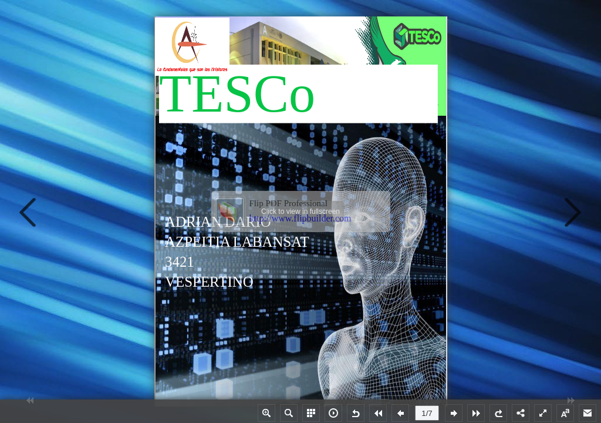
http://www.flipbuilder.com (300, 218)
